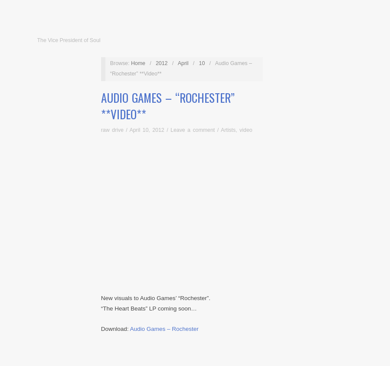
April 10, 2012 (146, 130)
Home (138, 63)
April (183, 63)
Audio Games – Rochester (164, 329)
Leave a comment (192, 130)
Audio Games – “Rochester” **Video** (168, 106)
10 (202, 63)
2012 (162, 63)
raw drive (112, 130)
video (245, 130)
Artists (228, 130)
